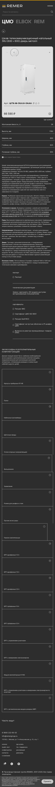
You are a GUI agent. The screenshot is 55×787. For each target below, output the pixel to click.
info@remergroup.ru (9, 736)
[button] (7, 52)
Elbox (24, 21)
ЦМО (8, 21)
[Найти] (52, 12)
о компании (6, 755)
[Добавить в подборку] (50, 113)
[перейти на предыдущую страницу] (3, 31)
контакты (5, 753)
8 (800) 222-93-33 (9, 733)
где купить (20, 744)
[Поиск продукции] (26, 12)
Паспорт (18, 277)
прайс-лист (6, 747)
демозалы (19, 753)
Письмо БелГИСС (22, 319)
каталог (4, 744)
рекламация (20, 750)
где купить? (48, 120)
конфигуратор (7, 750)
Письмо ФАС (20, 309)
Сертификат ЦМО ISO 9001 (25, 314)
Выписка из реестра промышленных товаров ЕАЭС (33, 331)
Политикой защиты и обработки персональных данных (18, 784)
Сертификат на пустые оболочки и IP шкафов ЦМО (33, 325)
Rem (39, 21)
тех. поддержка (21, 747)
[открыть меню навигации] (50, 6)
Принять (47, 781)
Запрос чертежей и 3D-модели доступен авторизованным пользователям (29, 293)
